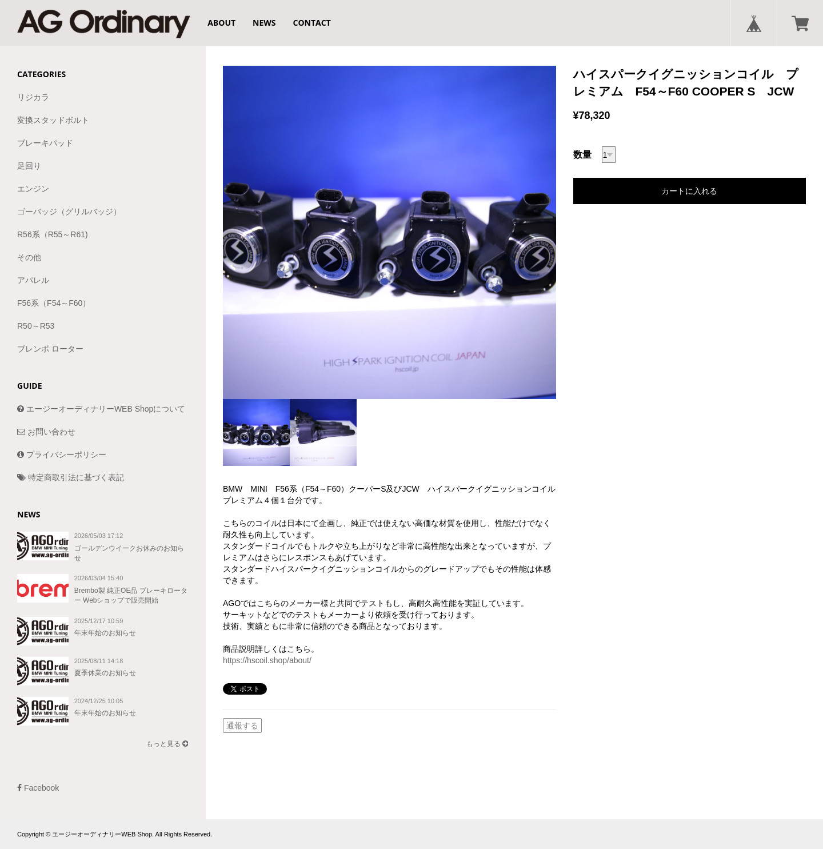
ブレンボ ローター (50, 348)
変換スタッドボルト (53, 120)
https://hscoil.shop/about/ (267, 660)
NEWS (264, 22)
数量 (582, 155)
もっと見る (167, 744)
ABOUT (221, 22)
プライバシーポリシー (61, 454)
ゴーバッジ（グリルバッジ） (69, 211)
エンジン (33, 188)
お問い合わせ (46, 431)
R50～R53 (35, 325)
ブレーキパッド (45, 143)
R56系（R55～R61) (52, 234)
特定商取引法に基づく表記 (70, 477)
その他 (29, 257)
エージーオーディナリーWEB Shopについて (101, 408)
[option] (389, 232)
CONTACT (312, 22)
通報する (242, 725)
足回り (29, 165)
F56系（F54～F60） (53, 303)
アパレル (33, 280)
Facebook (38, 787)
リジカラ (33, 97)
